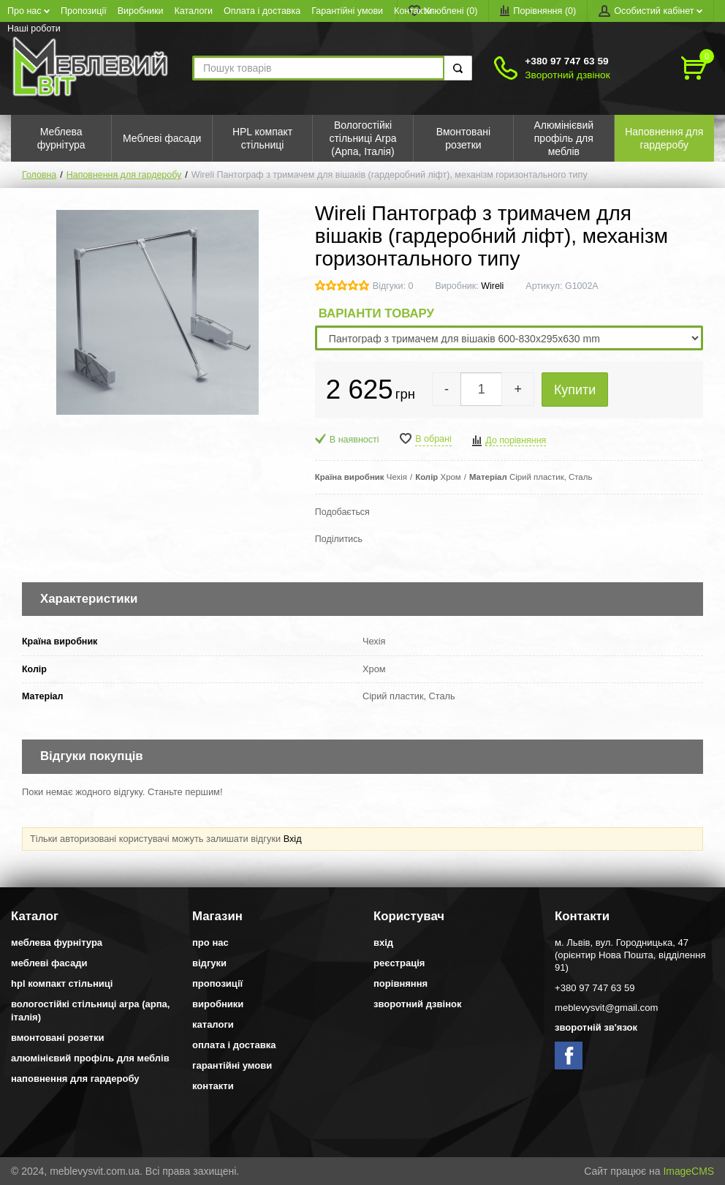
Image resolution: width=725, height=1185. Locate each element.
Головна (39, 175)
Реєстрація (399, 963)
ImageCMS (688, 1171)
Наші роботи (34, 28)
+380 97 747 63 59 (566, 61)
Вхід (293, 838)
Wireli (492, 286)
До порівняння (515, 440)
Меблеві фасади (49, 963)
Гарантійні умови (347, 11)
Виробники (141, 11)
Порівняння (400, 983)
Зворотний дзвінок (567, 74)
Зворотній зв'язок (596, 1027)
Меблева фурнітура (56, 942)
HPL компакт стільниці (62, 983)
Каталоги (194, 11)
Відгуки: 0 (393, 286)
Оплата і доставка (262, 11)
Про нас (28, 11)
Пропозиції (84, 11)
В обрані (433, 439)
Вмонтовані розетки (57, 1037)
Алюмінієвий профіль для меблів (90, 1058)
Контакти (413, 11)
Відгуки (209, 963)
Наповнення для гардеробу (124, 175)
